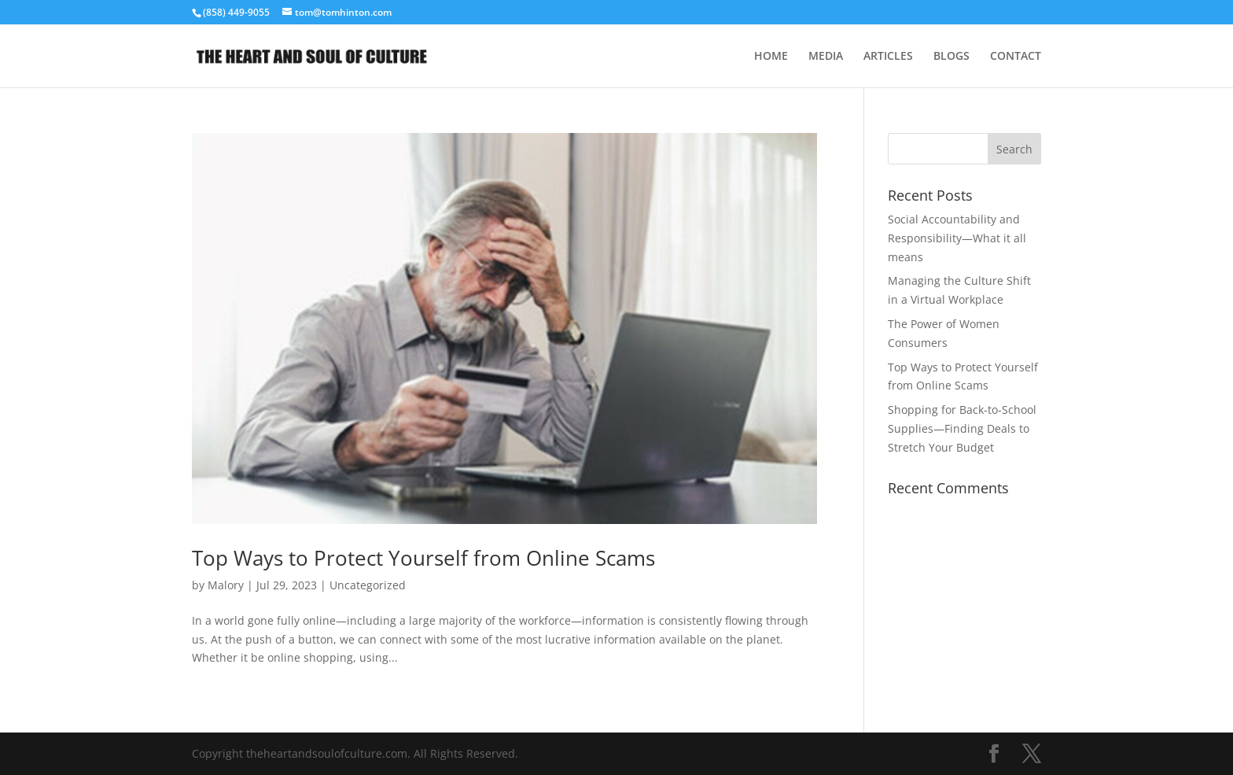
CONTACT (1015, 56)
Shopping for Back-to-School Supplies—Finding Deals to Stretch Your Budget (962, 428)
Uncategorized (367, 585)
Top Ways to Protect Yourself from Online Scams (423, 558)
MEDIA (825, 56)
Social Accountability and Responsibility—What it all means (957, 238)
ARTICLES (888, 56)
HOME (771, 56)
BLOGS (951, 56)
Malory (226, 585)
